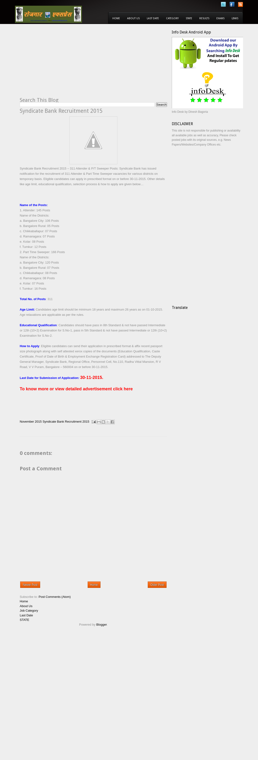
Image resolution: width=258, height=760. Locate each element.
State (189, 18)
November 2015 (31, 421)
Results (204, 18)
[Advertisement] (60, 63)
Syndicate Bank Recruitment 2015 (66, 421)
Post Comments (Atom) (55, 597)
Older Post (157, 584)
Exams (220, 18)
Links (235, 18)
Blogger (101, 624)
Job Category (29, 610)
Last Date (153, 18)
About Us (133, 18)
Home (116, 18)
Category (172, 18)
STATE (24, 620)
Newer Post (30, 584)
